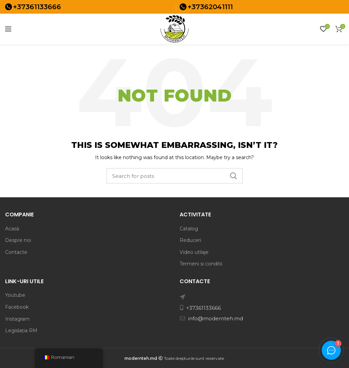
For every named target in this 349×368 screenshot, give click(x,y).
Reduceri (190, 240)
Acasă (12, 229)
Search (233, 176)
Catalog (189, 229)
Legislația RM (21, 330)
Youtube (15, 295)
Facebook (17, 307)
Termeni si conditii (201, 264)
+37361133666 (37, 7)
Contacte (16, 252)
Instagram (17, 319)
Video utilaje (194, 252)
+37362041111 (210, 7)
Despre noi (18, 240)
